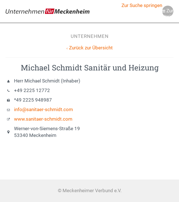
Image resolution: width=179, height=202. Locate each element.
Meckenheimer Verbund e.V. (48, 11)
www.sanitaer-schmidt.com (43, 119)
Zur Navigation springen (167, 12)
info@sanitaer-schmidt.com (43, 109)
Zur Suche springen (141, 5)
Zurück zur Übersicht (91, 47)
